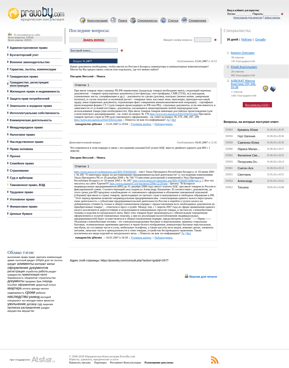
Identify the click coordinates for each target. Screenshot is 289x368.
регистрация (16, 271)
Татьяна (243, 187)
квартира (14, 288)
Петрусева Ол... (248, 161)
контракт (40, 263)
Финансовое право (23, 206)
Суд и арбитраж (21, 177)
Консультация (97, 20)
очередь (47, 281)
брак (38, 281)
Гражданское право (24, 76)
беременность (15, 278)
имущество (28, 311)
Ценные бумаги (21, 213)
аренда (35, 288)
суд (39, 304)
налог (44, 274)
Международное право (26, 127)
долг (47, 260)
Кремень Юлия (248, 129)
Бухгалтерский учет (24, 54)
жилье (51, 263)
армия (10, 260)
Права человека (21, 149)
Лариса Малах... (249, 149)
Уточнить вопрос (141, 124)
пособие (12, 285)
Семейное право (22, 163)
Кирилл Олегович (242, 52)
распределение (30, 307)
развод (34, 297)
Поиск (122, 20)
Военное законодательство (30, 62)
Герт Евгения (247, 136)
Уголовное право (22, 199)
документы (15, 281)
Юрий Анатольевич (244, 66)
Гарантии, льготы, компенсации (33, 69)
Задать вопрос (93, 39)
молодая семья (34, 300)
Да (168, 119)
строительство (47, 277)
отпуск (40, 260)
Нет (173, 119)
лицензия (48, 304)
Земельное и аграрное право (31, 105)
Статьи (173, 20)
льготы (58, 260)
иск (24, 300)
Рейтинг (246, 39)
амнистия (49, 300)
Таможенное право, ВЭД (27, 185)
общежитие (31, 277)
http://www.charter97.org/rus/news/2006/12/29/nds (139, 183)
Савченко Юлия (248, 142)
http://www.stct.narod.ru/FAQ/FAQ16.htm (174, 113)
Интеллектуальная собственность (35, 113)
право (31, 257)
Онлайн (260, 39)
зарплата (41, 257)
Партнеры (100, 362)
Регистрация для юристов (247, 17)
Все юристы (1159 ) (257, 104)
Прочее (15, 156)
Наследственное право (26, 141)
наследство (17, 296)
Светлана (244, 174)
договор (32, 304)
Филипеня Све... (249, 155)
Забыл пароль (272, 17)
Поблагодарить (163, 124)
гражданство (14, 274)
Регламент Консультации (125, 362)
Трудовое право (21, 192)
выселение (13, 257)
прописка (13, 307)
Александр (245, 181)
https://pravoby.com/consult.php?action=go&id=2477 (134, 260)
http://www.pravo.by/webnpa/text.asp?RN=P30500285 (105, 171)
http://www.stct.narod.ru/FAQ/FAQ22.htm (98, 119)
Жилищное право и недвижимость (35, 91)
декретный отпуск (46, 285)
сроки (30, 292)
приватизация (31, 274)
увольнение (16, 304)
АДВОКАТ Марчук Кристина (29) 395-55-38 (243, 84)
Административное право (29, 47)
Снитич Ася (245, 168)
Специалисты (147, 20)
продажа (30, 281)
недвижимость (15, 292)
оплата (26, 288)
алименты (25, 264)
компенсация (54, 257)
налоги (45, 288)
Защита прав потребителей (29, 98)
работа (43, 271)
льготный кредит (25, 260)
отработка (32, 271)
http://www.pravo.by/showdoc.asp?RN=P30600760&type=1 (167, 180)
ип (52, 260)
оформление (26, 284)
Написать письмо (80, 362)
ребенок (40, 292)
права (24, 257)
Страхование (19, 170)
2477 (89, 61)
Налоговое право (22, 134)
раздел (52, 271)
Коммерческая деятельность (31, 120)
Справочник (197, 20)
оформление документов (27, 268)
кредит (11, 263)
